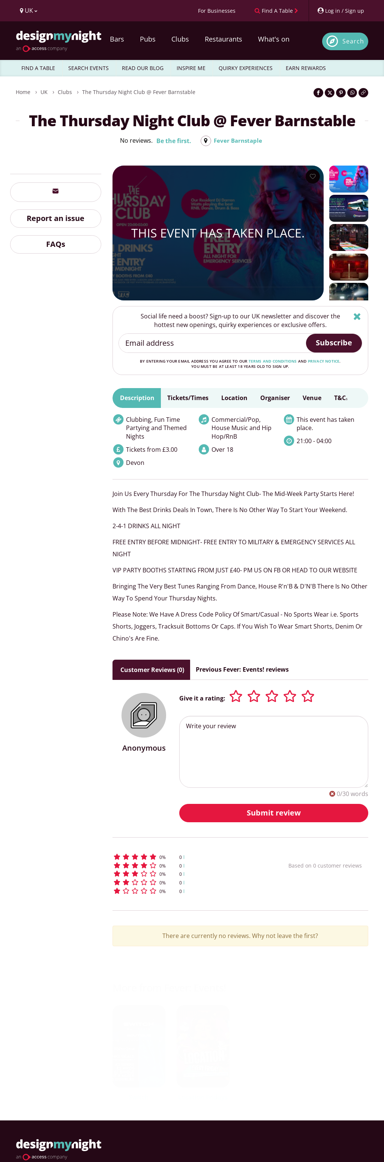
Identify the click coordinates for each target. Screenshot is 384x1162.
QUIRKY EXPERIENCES (246, 68)
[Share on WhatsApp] (352, 92)
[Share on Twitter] (329, 92)
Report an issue (55, 218)
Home (23, 92)
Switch (139, 1097)
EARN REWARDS (306, 68)
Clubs (180, 38)
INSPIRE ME (191, 68)
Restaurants (223, 38)
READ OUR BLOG (143, 68)
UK (44, 92)
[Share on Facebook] (318, 92)
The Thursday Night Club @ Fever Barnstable (138, 92)
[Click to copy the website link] (363, 92)
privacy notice (324, 361)
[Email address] (213, 343)
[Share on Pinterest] (341, 92)
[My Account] (340, 11)
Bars (117, 38)
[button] (184, 857)
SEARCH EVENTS (88, 68)
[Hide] (357, 316)
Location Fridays (203, 1097)
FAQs (55, 244)
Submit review (274, 813)
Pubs (148, 38)
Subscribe (334, 343)
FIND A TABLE (38, 68)
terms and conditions (273, 361)
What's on (274, 38)
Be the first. (172, 141)
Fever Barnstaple (238, 141)
